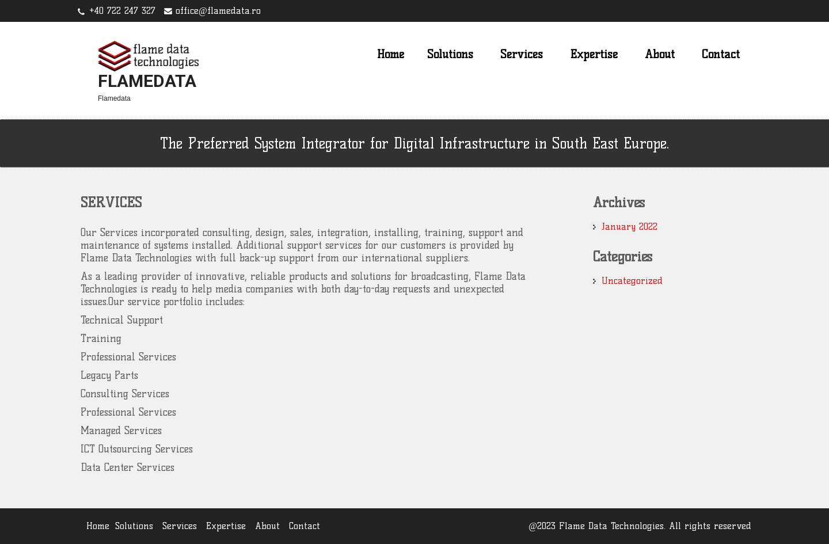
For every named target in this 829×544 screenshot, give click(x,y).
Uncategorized (632, 280)
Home (390, 54)
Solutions (450, 54)
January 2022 (629, 226)
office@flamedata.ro (218, 10)
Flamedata (147, 81)
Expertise (594, 54)
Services (521, 54)
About (660, 54)
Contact (721, 54)
